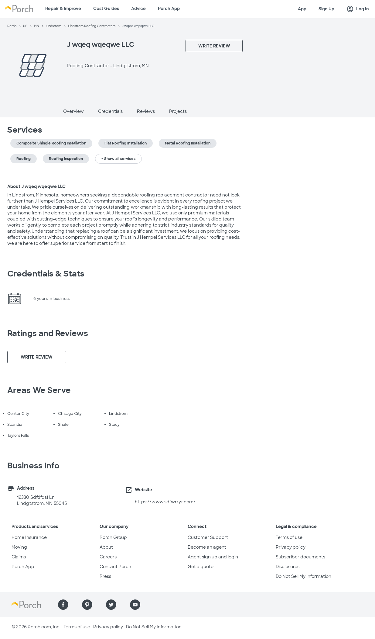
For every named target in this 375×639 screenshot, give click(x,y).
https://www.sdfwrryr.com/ (165, 502)
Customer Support (208, 537)
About (106, 547)
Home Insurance (29, 537)
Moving (19, 547)
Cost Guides (106, 8)
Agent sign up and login (213, 557)
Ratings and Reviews (47, 333)
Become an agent (207, 547)
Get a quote (200, 566)
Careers (108, 557)
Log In (357, 9)
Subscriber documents (300, 557)
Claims (19, 557)
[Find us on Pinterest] (87, 604)
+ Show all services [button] (118, 158)
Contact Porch (115, 566)
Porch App (169, 8)
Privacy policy (290, 547)
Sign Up (326, 9)
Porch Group (113, 537)
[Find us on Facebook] (63, 604)
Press (105, 576)
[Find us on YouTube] (135, 604)
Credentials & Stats (45, 274)
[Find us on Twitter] (111, 604)
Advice (138, 8)
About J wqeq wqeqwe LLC (36, 186)
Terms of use (289, 537)
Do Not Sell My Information (303, 576)
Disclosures (287, 566)
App (302, 9)
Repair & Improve (63, 8)
